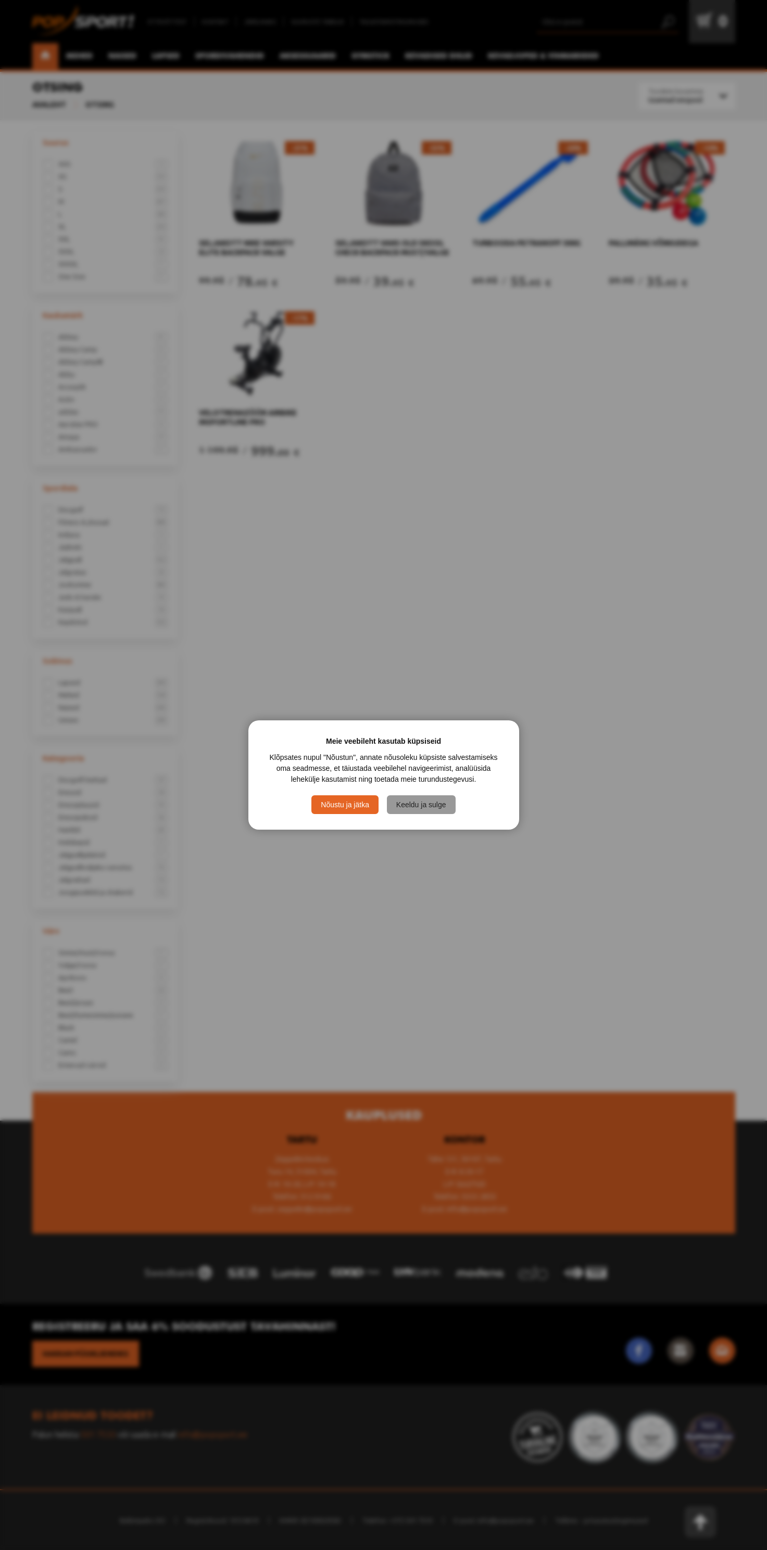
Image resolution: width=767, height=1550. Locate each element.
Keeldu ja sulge (421, 805)
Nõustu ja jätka (345, 805)
